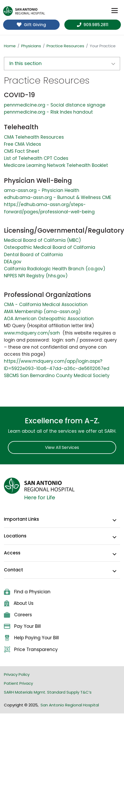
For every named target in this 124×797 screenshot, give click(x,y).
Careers (18, 615)
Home (10, 46)
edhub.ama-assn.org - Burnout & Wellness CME (57, 197)
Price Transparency (31, 649)
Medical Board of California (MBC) (42, 240)
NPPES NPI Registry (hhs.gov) (35, 276)
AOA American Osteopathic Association (49, 318)
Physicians (31, 46)
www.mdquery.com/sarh (32, 333)
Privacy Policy (17, 674)
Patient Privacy (18, 683)
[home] (24, 11)
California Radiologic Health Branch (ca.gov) (54, 269)
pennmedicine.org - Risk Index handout (48, 112)
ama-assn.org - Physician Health (41, 190)
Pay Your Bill (22, 626)
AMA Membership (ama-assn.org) (42, 311)
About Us (18, 603)
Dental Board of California (33, 254)
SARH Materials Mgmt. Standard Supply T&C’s (48, 692)
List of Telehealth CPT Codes (36, 158)
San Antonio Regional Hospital (70, 705)
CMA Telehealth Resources (34, 137)
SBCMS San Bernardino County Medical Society (57, 375)
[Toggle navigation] (114, 11)
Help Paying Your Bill (31, 638)
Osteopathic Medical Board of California (49, 247)
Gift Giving (31, 24)
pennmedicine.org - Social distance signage (54, 105)
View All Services (62, 447)
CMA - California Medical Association (46, 304)
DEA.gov (12, 262)
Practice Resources (65, 46)
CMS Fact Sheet (21, 151)
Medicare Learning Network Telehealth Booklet (56, 165)
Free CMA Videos (22, 144)
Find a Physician (27, 592)
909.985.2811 (92, 24)
